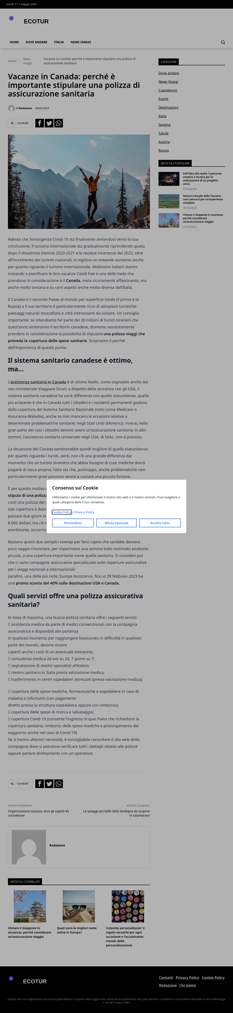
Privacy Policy (84, 512)
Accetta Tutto (160, 523)
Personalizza (73, 523)
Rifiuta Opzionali (116, 523)
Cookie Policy (61, 512)
